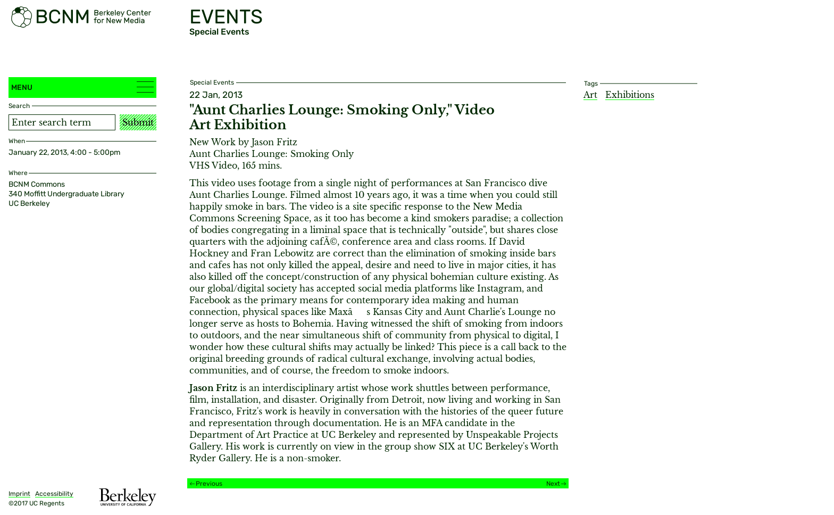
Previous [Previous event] (209, 483)
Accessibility (54, 493)
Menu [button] (82, 87)
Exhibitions (629, 94)
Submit (138, 122)
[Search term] (62, 122)
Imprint (19, 493)
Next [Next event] (553, 483)
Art (590, 94)
